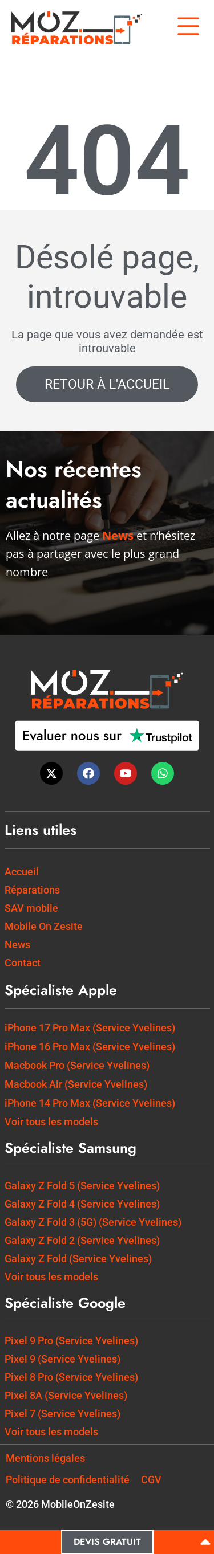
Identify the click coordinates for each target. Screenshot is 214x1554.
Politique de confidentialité (68, 1480)
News (17, 945)
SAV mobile (31, 908)
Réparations (32, 890)
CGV (151, 1480)
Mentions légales (45, 1458)
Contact (23, 963)
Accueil (22, 872)
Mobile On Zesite (44, 926)
